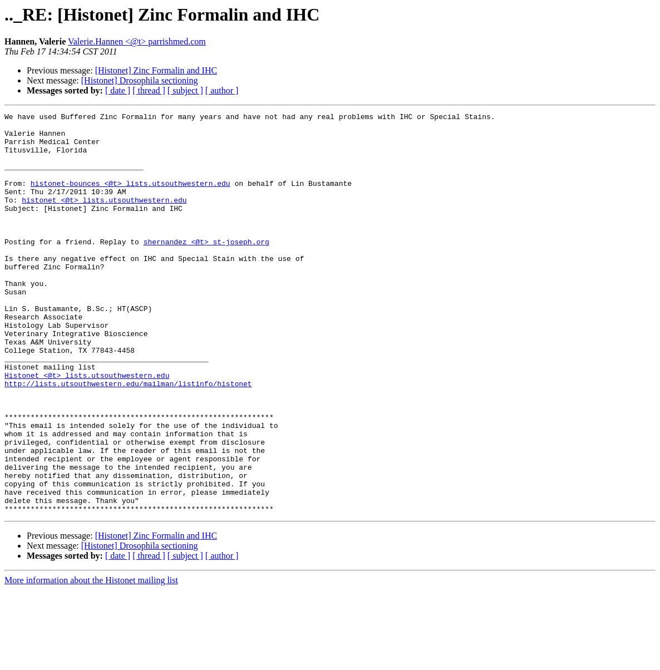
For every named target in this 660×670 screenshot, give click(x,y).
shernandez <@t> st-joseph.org (206, 268)
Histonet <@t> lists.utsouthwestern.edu (86, 428)
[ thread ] (148, 90)
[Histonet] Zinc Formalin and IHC (156, 70)
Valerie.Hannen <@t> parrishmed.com (137, 41)
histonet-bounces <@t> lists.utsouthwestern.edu (130, 198)
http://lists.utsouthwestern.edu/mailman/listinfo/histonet (128, 438)
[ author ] (222, 90)
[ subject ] (185, 90)
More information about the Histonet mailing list (91, 660)
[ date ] (117, 90)
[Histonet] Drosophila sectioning (139, 80)
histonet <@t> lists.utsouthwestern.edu (104, 218)
